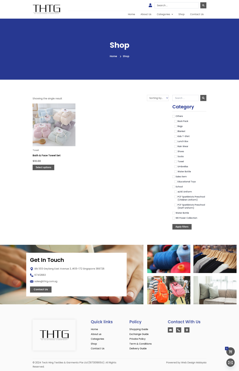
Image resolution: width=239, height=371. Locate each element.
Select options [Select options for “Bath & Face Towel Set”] (43, 167)
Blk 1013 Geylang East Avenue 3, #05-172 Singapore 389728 (69, 268)
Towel (36, 150)
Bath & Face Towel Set (47, 155)
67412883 (40, 275)
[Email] (230, 363)
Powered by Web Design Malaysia (186, 362)
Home (131, 14)
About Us (146, 14)
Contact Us (197, 14)
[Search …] (185, 98)
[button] (165, 14)
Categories (165, 14)
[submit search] (203, 98)
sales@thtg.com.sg (45, 281)
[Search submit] (203, 5)
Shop (181, 14)
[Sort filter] (158, 98)
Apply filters (182, 226)
